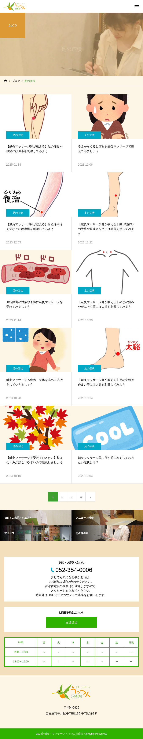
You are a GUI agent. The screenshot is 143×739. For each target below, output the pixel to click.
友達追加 (71, 622)
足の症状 (18, 134)
